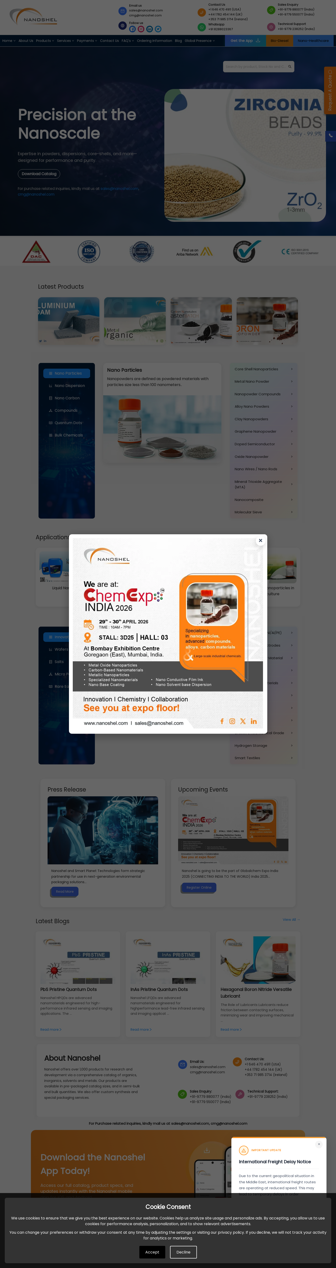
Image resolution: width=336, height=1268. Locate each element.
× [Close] (319, 1144)
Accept (152, 1252)
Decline (183, 1252)
